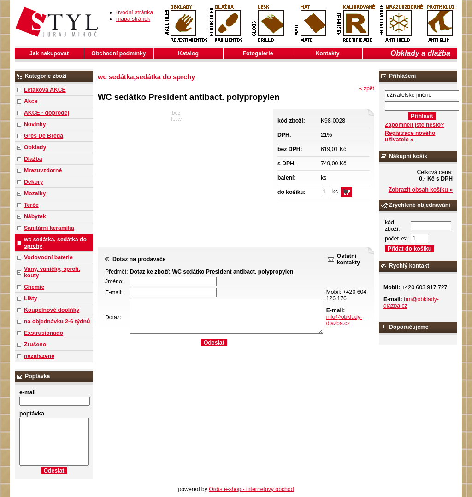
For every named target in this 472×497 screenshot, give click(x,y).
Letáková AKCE (45, 90)
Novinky (35, 124)
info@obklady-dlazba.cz (344, 320)
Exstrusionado (43, 333)
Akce (30, 101)
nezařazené (39, 356)
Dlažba (33, 159)
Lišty (30, 298)
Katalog (188, 53)
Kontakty (327, 53)
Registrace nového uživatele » (410, 136)
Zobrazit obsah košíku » (421, 190)
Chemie (34, 287)
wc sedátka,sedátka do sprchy (146, 77)
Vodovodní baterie (48, 257)
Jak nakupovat (49, 53)
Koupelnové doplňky (51, 310)
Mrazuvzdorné (43, 170)
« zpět (366, 88)
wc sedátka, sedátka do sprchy (55, 242)
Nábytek (35, 216)
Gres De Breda (43, 136)
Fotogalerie (258, 53)
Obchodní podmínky (118, 53)
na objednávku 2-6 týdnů (57, 321)
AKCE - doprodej (46, 113)
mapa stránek (133, 19)
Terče (31, 205)
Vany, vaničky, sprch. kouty (52, 272)
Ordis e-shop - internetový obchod (251, 489)
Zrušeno (35, 344)
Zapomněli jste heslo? (414, 125)
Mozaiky (35, 193)
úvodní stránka (134, 12)
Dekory (33, 182)
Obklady (35, 147)
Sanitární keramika (49, 228)
